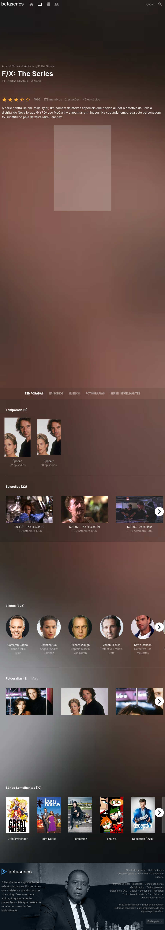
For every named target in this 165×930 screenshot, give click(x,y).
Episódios (56, 393)
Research (159, 890)
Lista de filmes (156, 870)
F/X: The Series (44, 66)
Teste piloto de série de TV (136, 894)
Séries (16, 66)
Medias (133, 890)
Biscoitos (137, 883)
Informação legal (121, 883)
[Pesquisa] (160, 4)
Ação (27, 66)
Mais (34, 678)
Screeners (145, 890)
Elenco (74, 393)
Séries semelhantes (125, 393)
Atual (5, 66)
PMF (146, 873)
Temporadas (34, 393)
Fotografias (95, 393)
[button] (17, 637)
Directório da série (135, 870)
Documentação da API (130, 873)
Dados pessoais (155, 887)
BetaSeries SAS (118, 890)
